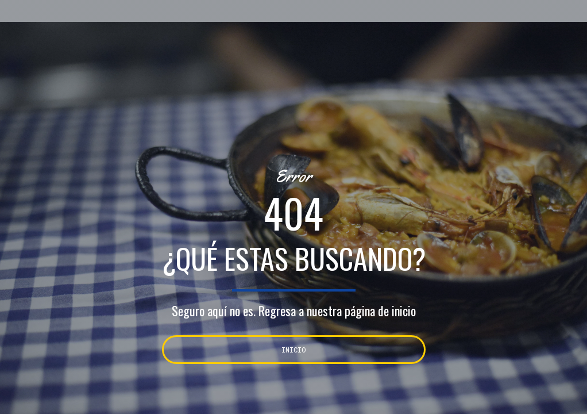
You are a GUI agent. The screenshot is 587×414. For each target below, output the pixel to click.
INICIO (293, 349)
